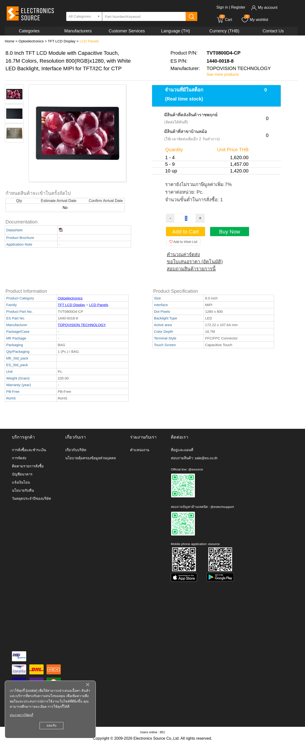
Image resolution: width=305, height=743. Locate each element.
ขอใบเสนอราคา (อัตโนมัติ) (195, 261)
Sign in (222, 7)
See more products (223, 74)
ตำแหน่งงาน (139, 450)
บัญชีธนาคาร (22, 474)
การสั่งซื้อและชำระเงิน (29, 450)
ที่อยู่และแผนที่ (182, 450)
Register (238, 7)
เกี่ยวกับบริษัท (75, 450)
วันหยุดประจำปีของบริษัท (31, 498)
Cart (224, 20)
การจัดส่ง (19, 458)
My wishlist (254, 20)
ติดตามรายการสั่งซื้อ (28, 466)
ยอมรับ (51, 725)
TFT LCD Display (61, 41)
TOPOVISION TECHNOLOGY (82, 325)
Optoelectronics (31, 41)
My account (264, 7)
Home (10, 41)
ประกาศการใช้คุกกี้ (21, 715)
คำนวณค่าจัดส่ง (183, 254)
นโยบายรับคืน (23, 490)
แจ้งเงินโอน (21, 482)
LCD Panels (89, 41)
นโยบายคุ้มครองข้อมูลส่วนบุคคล (90, 458)
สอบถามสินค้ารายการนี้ (191, 268)
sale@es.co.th (206, 458)
